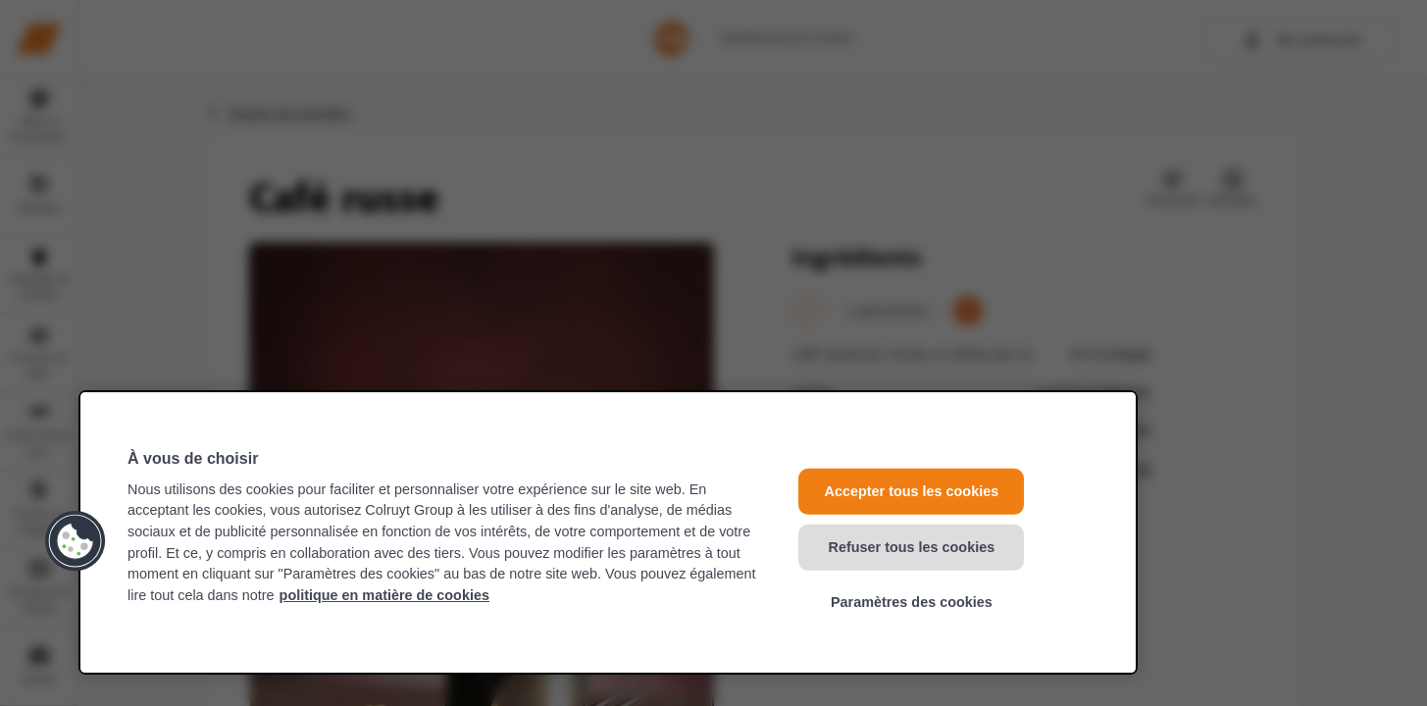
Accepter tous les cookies (912, 491)
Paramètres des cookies (912, 602)
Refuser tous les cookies (912, 546)
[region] (608, 532)
